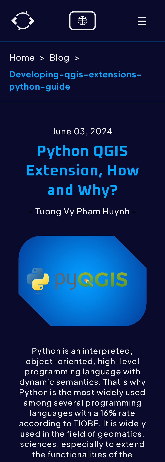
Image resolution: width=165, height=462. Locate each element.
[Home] (23, 20)
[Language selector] (82, 20)
